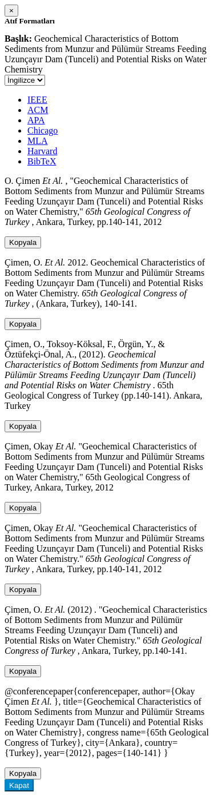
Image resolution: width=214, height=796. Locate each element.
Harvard (42, 151)
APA (36, 120)
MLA (37, 141)
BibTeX (41, 161)
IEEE (37, 99)
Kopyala (23, 242)
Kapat (19, 785)
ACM (37, 110)
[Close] (11, 11)
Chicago (42, 130)
